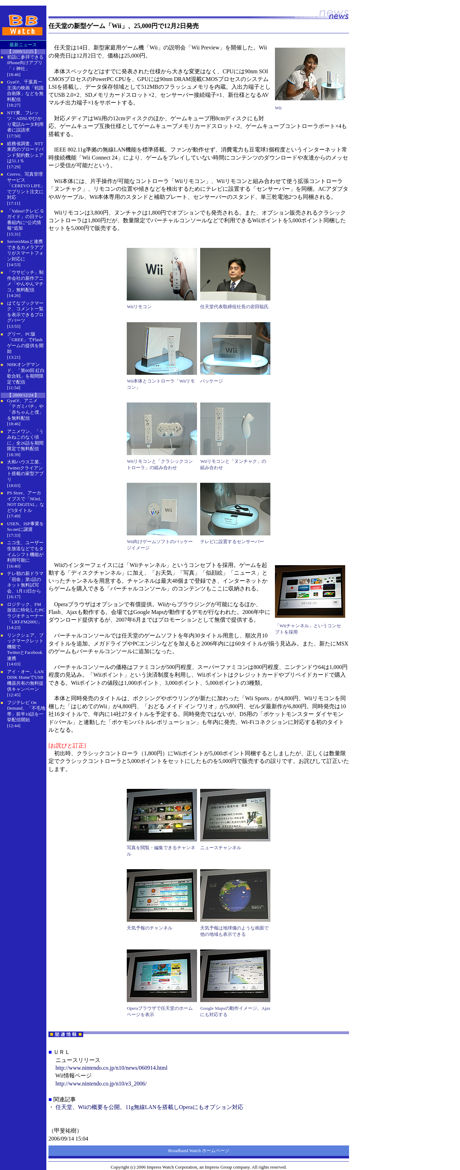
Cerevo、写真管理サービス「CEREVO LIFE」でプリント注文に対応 (26, 185)
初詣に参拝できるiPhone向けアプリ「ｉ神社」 (25, 62)
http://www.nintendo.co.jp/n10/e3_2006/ (101, 1084)
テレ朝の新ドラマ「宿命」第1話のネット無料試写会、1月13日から (25, 582)
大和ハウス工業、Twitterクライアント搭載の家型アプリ (25, 470)
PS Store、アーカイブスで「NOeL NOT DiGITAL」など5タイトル (25, 501)
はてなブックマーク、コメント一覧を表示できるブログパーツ (25, 311)
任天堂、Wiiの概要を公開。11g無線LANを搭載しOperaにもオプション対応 (149, 1107)
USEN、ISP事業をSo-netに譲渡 (25, 526)
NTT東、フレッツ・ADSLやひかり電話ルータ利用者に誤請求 (25, 121)
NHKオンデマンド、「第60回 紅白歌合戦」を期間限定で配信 (26, 373)
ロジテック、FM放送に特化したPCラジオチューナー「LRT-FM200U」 (26, 613)
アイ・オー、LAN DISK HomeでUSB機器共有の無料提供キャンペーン (25, 680)
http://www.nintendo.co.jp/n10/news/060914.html (111, 1068)
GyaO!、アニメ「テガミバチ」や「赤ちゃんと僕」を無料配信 (25, 409)
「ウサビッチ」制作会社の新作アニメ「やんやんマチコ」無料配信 (25, 281)
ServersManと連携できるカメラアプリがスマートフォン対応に (25, 250)
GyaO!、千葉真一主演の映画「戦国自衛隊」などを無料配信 (25, 90)
